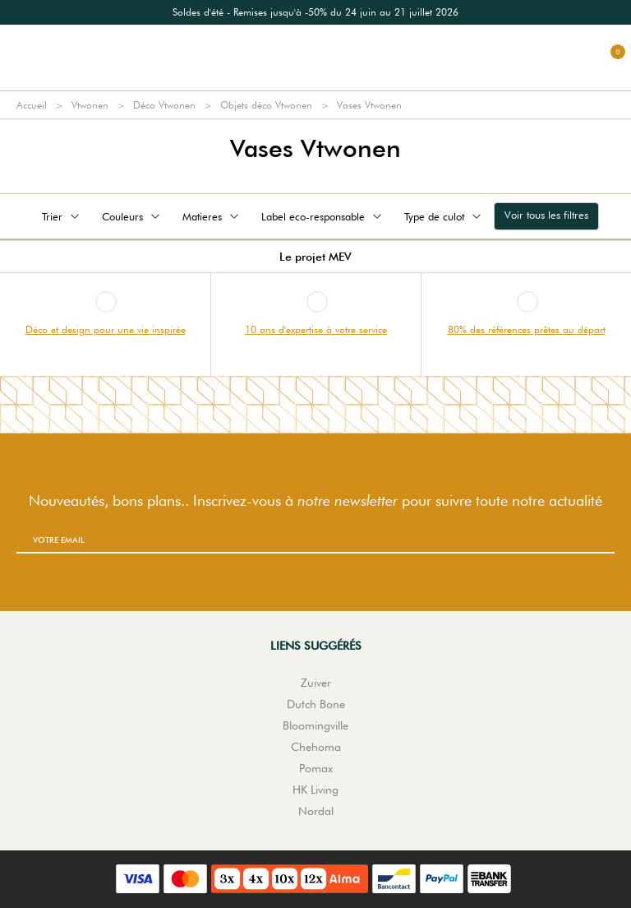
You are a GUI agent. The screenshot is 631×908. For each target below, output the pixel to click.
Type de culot (444, 216)
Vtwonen (89, 105)
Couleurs (132, 216)
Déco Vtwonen (164, 105)
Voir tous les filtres (546, 214)
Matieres (212, 216)
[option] (315, 12)
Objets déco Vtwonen (266, 105)
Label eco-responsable (323, 216)
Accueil (31, 105)
